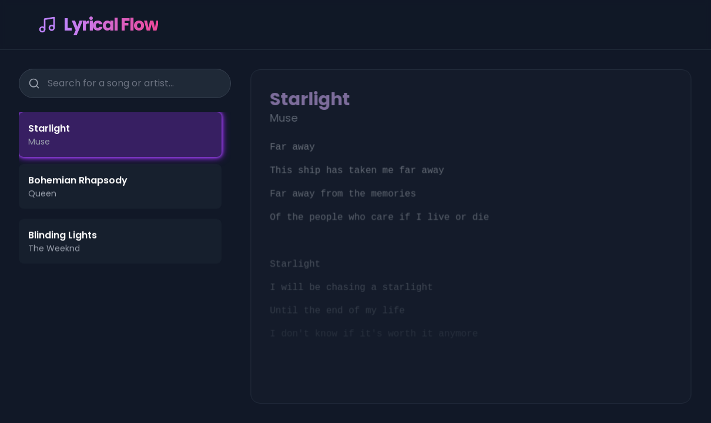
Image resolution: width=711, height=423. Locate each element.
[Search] (34, 83)
